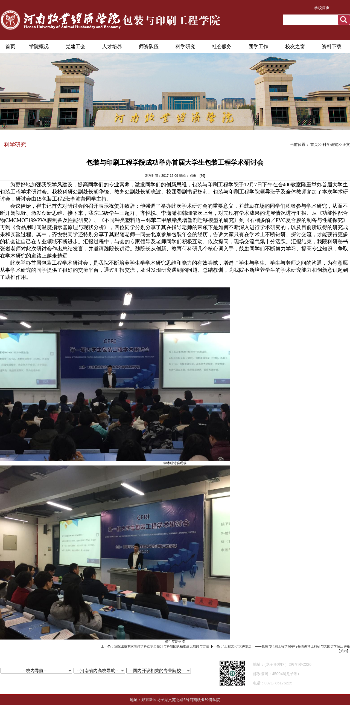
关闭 (343, 651)
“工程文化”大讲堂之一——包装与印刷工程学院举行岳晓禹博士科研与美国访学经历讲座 (286, 646)
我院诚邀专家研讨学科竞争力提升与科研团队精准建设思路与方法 (161, 646)
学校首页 (321, 7)
